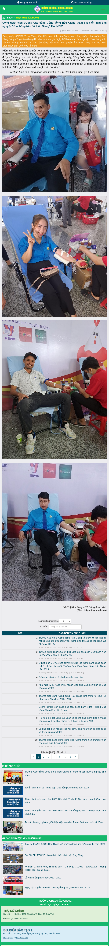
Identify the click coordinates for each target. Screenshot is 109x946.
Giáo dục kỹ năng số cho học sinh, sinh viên (30, 670)
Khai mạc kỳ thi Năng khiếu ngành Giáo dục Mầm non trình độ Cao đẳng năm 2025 (50, 678)
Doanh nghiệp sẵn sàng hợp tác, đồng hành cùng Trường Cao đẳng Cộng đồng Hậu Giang (54, 694)
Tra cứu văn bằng (81, 2)
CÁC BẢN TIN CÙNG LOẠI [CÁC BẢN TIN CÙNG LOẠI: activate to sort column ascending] (57, 633)
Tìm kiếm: (54, 626)
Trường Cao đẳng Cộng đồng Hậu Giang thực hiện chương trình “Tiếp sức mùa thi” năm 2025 (55, 720)
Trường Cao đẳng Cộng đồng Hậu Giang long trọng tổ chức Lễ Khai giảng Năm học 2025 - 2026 (56, 686)
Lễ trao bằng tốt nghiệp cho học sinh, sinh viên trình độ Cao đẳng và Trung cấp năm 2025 (53, 713)
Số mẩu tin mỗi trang (54, 621)
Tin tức (9, 17)
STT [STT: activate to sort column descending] (5, 633)
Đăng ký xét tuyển (27, 2)
